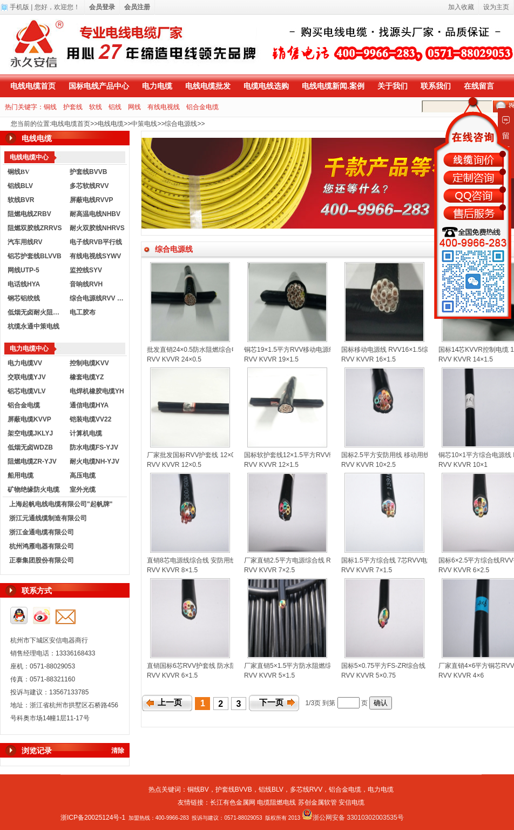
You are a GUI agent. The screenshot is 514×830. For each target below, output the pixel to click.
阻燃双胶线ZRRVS (35, 228)
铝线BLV (20, 186)
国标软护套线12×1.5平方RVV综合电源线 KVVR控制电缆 (325, 455)
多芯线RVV (306, 789)
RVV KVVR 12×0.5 (174, 464)
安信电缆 (351, 802)
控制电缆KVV (89, 363)
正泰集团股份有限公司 (41, 560)
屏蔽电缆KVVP (29, 419)
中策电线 (144, 124)
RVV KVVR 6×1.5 (172, 675)
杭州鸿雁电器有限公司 (41, 546)
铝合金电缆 (202, 107)
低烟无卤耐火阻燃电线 (36, 312)
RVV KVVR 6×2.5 (463, 570)
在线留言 (479, 86)
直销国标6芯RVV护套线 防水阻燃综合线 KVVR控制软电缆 (230, 666)
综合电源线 (181, 124)
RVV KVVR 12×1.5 (271, 464)
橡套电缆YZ (87, 377)
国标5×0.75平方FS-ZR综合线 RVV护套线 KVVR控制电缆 (423, 666)
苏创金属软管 (317, 802)
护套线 (73, 107)
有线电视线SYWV (95, 256)
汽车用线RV (25, 242)
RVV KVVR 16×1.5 (368, 359)
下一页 (271, 702)
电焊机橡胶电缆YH (97, 391)
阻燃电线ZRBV (29, 214)
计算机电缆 (86, 433)
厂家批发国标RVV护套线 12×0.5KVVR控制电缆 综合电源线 (232, 455)
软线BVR (21, 200)
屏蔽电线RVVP (91, 200)
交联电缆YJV (27, 377)
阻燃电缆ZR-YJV (32, 461)
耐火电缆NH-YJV (94, 461)
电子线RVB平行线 (96, 242)
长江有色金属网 (232, 802)
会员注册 (137, 7)
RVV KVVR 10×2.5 (368, 464)
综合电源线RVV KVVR (98, 298)
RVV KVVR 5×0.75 (368, 675)
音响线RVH (86, 284)
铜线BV (198, 789)
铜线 (50, 107)
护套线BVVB (88, 172)
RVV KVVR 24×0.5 (174, 359)
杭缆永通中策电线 (33, 326)
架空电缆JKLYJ (30, 433)
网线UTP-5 (23, 270)
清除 (117, 750)
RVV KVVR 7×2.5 (269, 570)
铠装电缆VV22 (90, 419)
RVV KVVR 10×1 (463, 464)
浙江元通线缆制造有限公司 (48, 518)
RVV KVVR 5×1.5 (269, 675)
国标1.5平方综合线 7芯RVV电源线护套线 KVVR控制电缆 (423, 560)
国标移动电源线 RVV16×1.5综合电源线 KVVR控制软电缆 (423, 349)
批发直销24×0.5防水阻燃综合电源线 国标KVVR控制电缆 (228, 349)
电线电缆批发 (208, 86)
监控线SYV (86, 270)
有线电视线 (163, 107)
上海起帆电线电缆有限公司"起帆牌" (60, 504)
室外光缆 (83, 489)
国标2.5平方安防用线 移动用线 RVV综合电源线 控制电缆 (423, 455)
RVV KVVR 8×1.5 (172, 570)
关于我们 (392, 86)
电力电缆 (157, 86)
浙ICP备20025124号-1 (92, 817)
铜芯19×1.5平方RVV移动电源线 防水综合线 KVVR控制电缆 (329, 349)
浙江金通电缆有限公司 (41, 532)
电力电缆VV (25, 363)
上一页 (170, 702)
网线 (134, 107)
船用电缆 (20, 475)
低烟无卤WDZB (30, 447)
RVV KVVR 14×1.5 (465, 359)
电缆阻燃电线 (276, 802)
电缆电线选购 (266, 86)
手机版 (19, 7)
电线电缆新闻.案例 (333, 86)
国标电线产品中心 (99, 86)
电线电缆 (111, 124)
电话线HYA (24, 284)
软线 (95, 107)
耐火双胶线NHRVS (97, 228)
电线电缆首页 (33, 86)
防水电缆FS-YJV (94, 447)
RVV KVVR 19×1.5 (271, 359)
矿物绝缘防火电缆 (33, 489)
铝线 (115, 107)
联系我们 (436, 86)
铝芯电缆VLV (26, 391)
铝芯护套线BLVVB (35, 256)
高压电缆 (83, 475)
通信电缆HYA (89, 405)
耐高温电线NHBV (95, 214)
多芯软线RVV (89, 186)
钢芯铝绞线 (24, 298)
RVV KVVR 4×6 (461, 675)
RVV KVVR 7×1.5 (366, 570)
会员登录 (102, 7)
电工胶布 (83, 312)
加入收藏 (461, 7)
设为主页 (496, 7)
